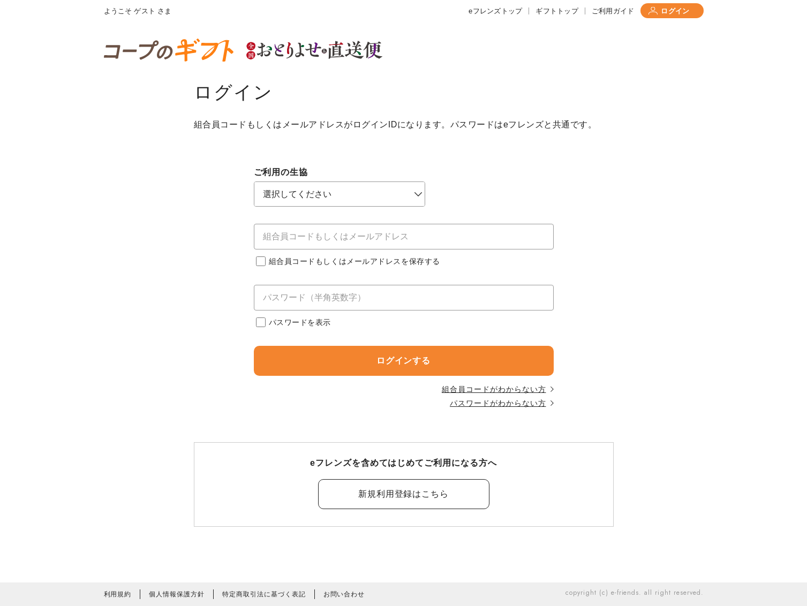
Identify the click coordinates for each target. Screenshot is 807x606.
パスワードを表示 (293, 322)
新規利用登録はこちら (403, 493)
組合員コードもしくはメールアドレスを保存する (348, 261)
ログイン (668, 11)
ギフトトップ (557, 11)
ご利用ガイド (613, 11)
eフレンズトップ (495, 11)
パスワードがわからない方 (502, 403)
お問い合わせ (344, 594)
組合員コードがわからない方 (497, 389)
